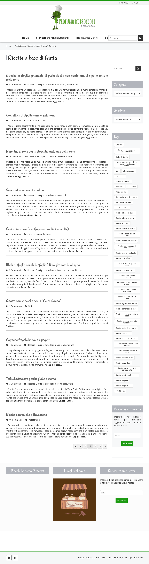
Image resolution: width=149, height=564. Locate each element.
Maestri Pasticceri (123, 181)
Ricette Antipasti (122, 223)
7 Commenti (15, 383)
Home (25, 37)
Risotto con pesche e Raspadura (26, 414)
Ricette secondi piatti (124, 357)
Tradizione (120, 391)
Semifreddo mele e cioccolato (25, 190)
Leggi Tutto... (58, 101)
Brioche (119, 145)
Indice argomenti (87, 37)
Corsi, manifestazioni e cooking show (127, 151)
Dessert (31, 84)
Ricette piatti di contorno (126, 328)
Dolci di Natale (122, 157)
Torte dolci (62, 195)
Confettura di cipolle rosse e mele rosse (30, 115)
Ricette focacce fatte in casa (127, 297)
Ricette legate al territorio (126, 303)
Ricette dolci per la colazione (127, 276)
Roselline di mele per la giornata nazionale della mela (40, 151)
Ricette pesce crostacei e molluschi (127, 322)
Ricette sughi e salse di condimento (127, 369)
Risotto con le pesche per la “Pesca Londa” (33, 301)
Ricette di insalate (123, 258)
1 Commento (15, 306)
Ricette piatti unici (123, 333)
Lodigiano (120, 176)
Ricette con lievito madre (126, 241)
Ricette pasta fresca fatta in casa (127, 315)
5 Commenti (15, 234)
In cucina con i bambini (67, 270)
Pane (48, 234)
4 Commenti (15, 84)
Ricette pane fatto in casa (126, 309)
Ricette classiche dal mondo (127, 235)
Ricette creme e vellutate (126, 253)
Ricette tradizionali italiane (127, 375)
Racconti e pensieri (123, 202)
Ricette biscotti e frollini (125, 228)
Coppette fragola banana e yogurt (27, 340)
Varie (70, 156)
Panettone (131, 186)
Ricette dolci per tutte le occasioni (127, 283)
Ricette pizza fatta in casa (126, 338)
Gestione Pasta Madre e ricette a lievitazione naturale (127, 164)
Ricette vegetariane (124, 385)
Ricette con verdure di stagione (127, 247)
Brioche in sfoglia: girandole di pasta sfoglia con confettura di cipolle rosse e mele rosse (57, 77)
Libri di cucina (128, 171)
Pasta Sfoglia (121, 192)
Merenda (61, 84)
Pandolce (120, 186)
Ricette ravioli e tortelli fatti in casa (127, 345)
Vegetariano (72, 84)
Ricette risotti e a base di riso (127, 351)
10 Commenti (15, 156)
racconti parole (122, 207)
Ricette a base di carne (125, 213)
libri (117, 171)
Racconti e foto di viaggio (126, 197)
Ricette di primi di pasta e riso (127, 264)
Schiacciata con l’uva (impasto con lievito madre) (37, 229)
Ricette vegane (122, 380)
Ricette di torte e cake (125, 270)
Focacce (31, 234)
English (135, 2)
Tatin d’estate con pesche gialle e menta (31, 379)
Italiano (123, 2)
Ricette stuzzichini (123, 363)
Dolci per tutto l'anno (46, 84)
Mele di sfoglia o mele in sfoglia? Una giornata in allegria (43, 265)
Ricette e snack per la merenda (127, 290)
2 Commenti (15, 120)
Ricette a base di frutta (125, 218)
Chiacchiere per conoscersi (52, 37)
